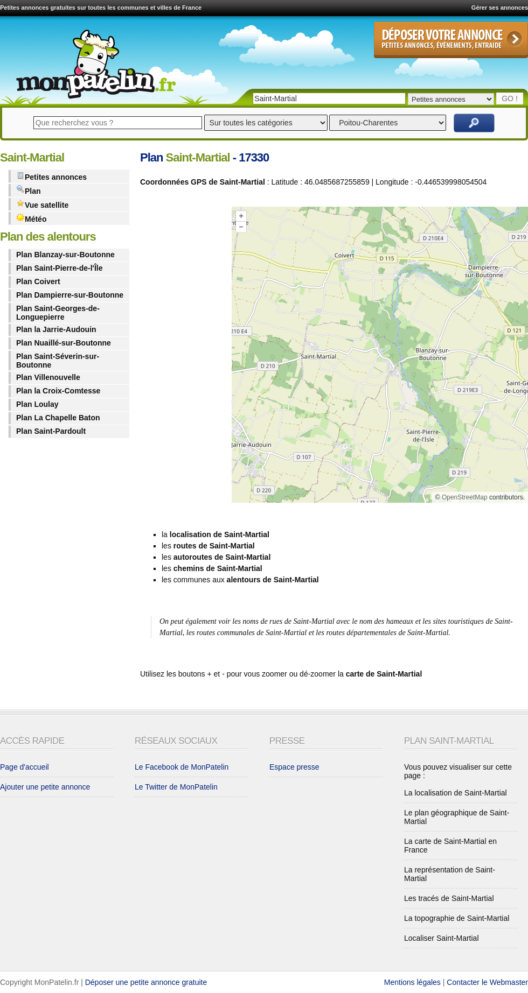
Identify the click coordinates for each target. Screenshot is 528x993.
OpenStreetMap (465, 497)
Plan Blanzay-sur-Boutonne (65, 254)
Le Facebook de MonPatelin (181, 767)
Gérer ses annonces (499, 7)
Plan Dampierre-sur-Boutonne (69, 295)
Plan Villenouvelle (48, 377)
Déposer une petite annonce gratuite (146, 982)
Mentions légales (412, 982)
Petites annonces (51, 176)
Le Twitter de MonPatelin (176, 787)
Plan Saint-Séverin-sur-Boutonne (57, 360)
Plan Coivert (38, 281)
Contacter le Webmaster (487, 982)
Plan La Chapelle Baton (58, 417)
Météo (31, 218)
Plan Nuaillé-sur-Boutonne (63, 343)
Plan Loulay (37, 404)
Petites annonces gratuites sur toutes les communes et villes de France (101, 7)
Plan (28, 190)
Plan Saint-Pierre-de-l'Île (59, 268)
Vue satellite (42, 204)
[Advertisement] (183, 356)
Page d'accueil (24, 767)
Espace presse (294, 767)
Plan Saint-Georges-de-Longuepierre (58, 312)
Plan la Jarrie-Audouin (56, 329)
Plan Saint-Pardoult (51, 431)
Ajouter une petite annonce (45, 787)
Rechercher (474, 123)
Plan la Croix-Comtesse (58, 390)
